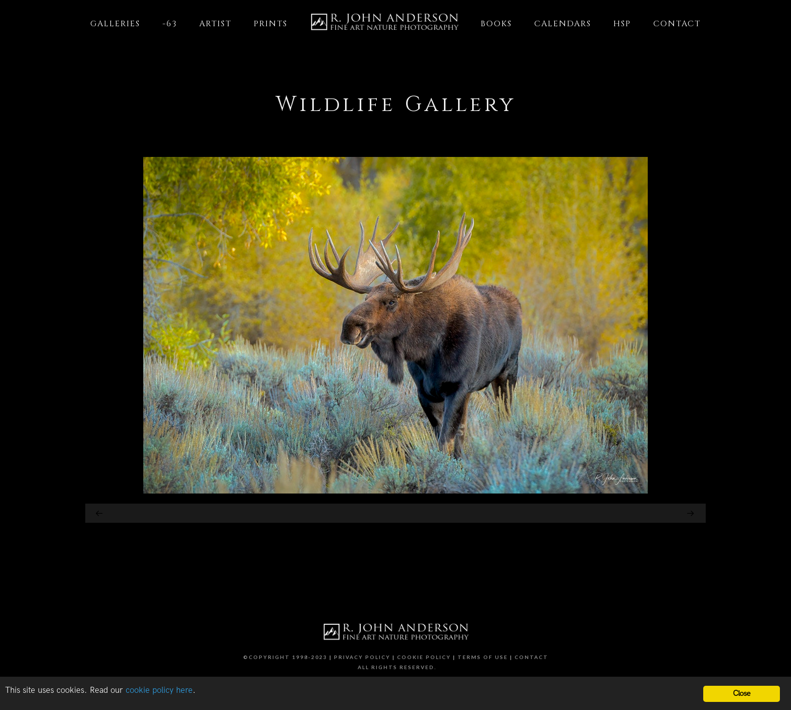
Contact (531, 657)
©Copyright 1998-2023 (285, 657)
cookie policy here (159, 690)
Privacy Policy (362, 657)
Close (742, 693)
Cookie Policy (424, 657)
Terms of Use (483, 657)
